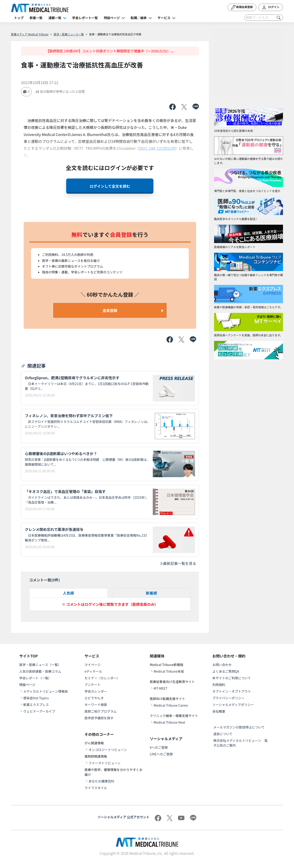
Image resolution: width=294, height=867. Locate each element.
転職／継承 (139, 17)
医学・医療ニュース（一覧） (40, 664)
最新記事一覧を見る (177, 563)
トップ (19, 17)
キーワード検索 (96, 704)
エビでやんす (94, 698)
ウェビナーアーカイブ (39, 711)
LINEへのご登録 (161, 754)
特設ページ (112, 17)
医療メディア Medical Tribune (29, 34)
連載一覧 (54, 17)
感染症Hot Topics (36, 698)
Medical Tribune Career (171, 705)
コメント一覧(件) (44, 580)
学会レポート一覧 (85, 17)
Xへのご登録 (159, 747)
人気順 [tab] (68, 593)
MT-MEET (160, 688)
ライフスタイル (96, 787)
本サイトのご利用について (231, 678)
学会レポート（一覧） (35, 678)
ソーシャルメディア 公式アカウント (124, 817)
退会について (223, 733)
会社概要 (218, 711)
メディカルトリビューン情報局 (45, 691)
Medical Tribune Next (169, 722)
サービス (164, 17)
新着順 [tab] (151, 593)
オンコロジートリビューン (107, 749)
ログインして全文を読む (110, 186)
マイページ (93, 664)
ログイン (270, 7)
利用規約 (218, 684)
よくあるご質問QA (225, 671)
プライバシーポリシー (228, 698)
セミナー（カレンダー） (102, 678)
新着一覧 (36, 17)
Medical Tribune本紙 (169, 671)
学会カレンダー (96, 691)
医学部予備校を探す (99, 718)
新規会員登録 (242, 7)
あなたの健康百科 (101, 781)
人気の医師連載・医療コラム (40, 671)
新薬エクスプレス (36, 704)
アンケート (92, 684)
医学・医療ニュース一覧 (69, 34)
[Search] (263, 17)
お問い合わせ (222, 664)
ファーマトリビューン (104, 763)
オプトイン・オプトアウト (231, 691)
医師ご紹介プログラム (101, 711)
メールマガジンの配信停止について (239, 727)
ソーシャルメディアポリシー (233, 704)
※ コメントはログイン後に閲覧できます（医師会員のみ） (110, 604)
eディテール (93, 671)
